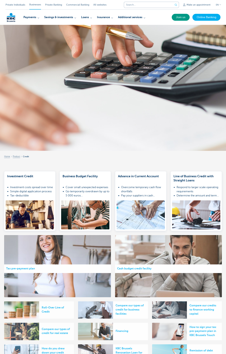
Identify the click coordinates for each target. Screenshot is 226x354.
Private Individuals (15, 4)
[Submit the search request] (176, 5)
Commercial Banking (77, 4)
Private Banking (53, 4)
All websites (99, 4)
